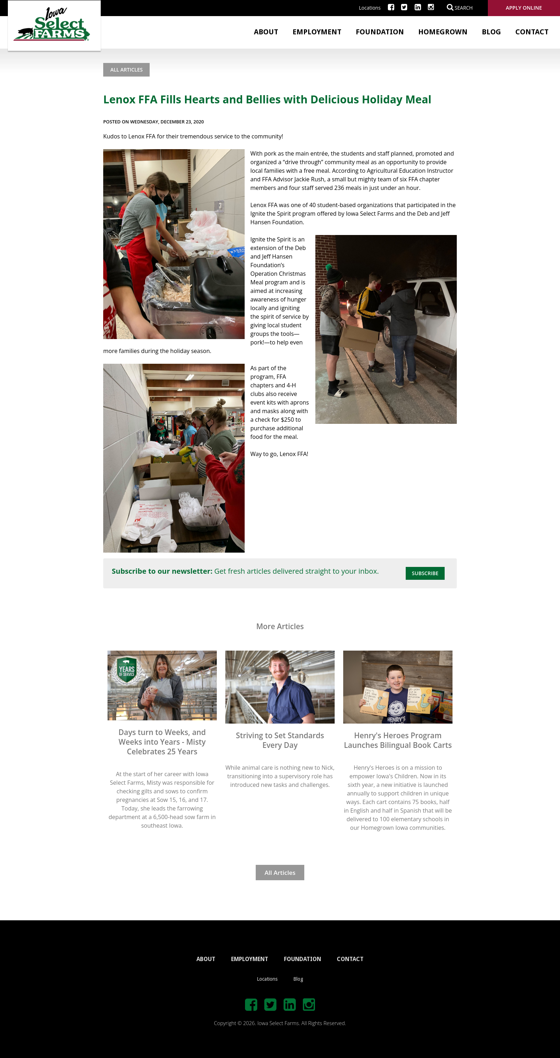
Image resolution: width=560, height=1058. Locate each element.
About (266, 32)
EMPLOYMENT (249, 959)
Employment (316, 32)
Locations (370, 7)
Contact (532, 32)
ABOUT (205, 959)
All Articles (126, 69)
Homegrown (443, 32)
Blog (491, 32)
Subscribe (425, 573)
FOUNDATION (302, 959)
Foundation (380, 32)
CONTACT (350, 959)
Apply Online (524, 7)
